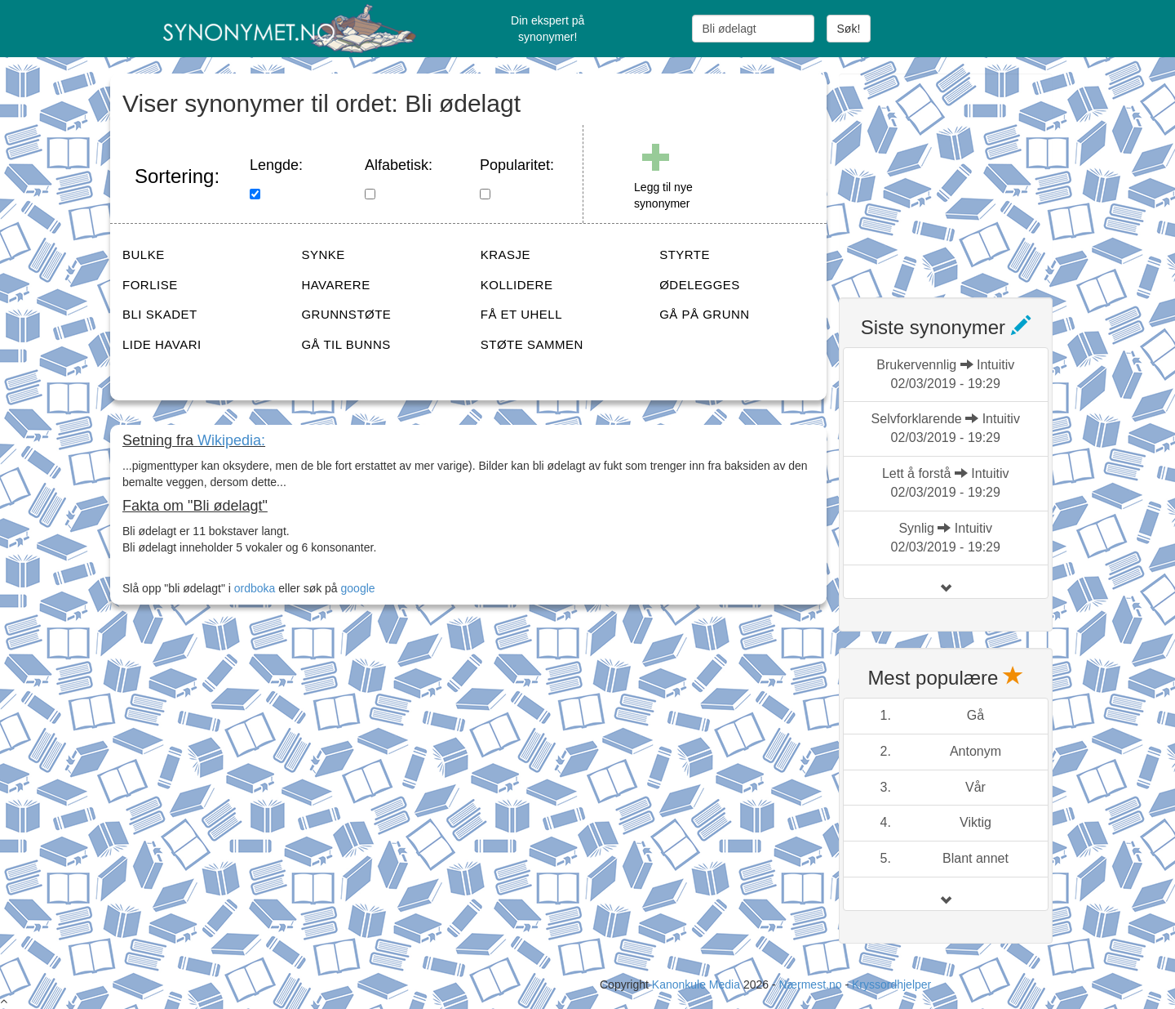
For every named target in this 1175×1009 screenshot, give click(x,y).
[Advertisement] (961, 176)
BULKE (143, 254)
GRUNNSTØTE (346, 314)
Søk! (849, 28)
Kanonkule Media (697, 984)
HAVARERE (335, 285)
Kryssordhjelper (891, 984)
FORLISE (150, 285)
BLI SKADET (159, 314)
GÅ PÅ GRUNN (704, 314)
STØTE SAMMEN (532, 344)
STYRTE (684, 254)
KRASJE (505, 254)
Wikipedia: (231, 440)
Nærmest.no (809, 984)
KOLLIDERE (517, 285)
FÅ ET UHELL (521, 314)
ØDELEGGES (699, 285)
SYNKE (322, 254)
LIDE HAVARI (162, 344)
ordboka (253, 588)
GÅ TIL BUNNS (345, 344)
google (358, 588)
